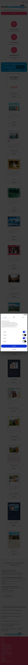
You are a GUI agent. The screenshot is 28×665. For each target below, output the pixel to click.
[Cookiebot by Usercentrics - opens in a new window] (21, 314)
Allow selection (14, 349)
